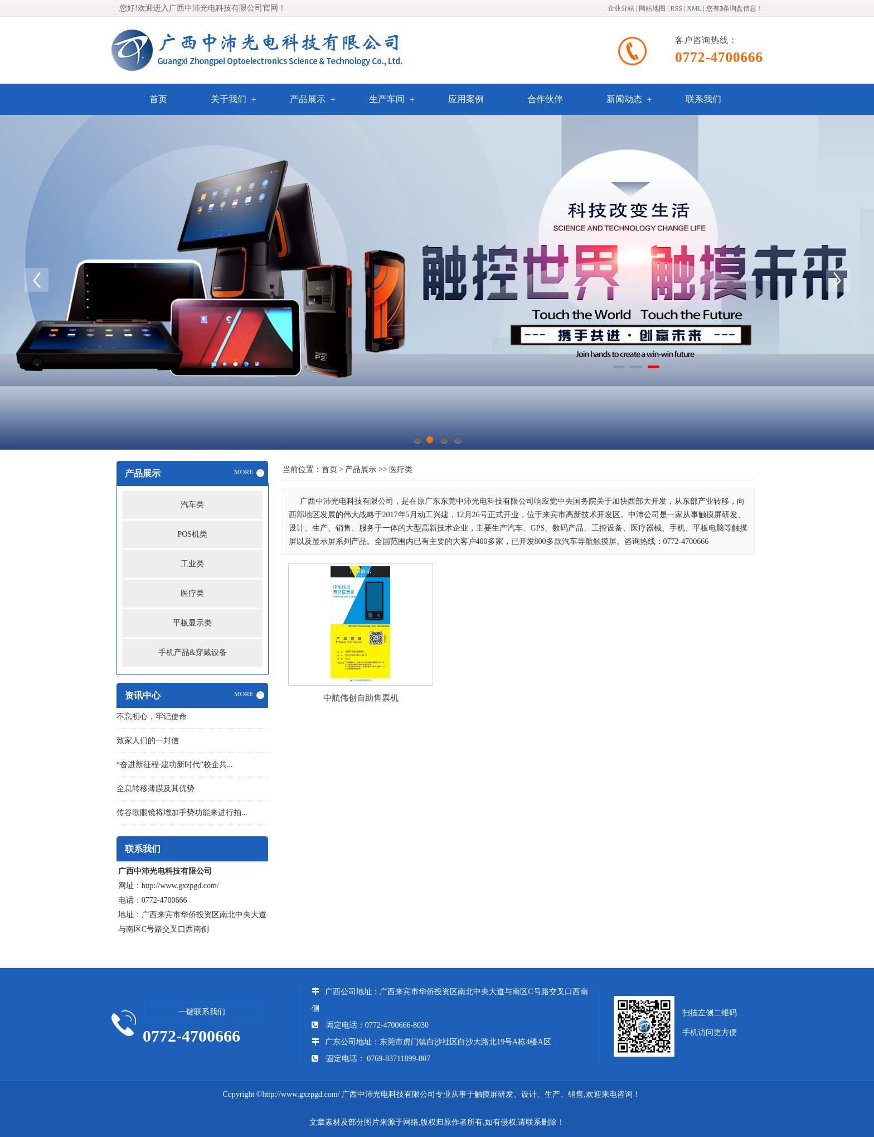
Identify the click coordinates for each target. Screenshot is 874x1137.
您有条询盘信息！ (734, 8)
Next (838, 279)
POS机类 (192, 534)
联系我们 (703, 99)
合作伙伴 (545, 99)
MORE (249, 472)
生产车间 (387, 99)
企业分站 (621, 8)
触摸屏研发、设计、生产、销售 (529, 1094)
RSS (676, 8)
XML (694, 8)
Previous (36, 279)
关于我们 (228, 99)
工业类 (192, 564)
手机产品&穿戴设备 (192, 652)
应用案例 (466, 99)
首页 (158, 99)
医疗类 (192, 593)
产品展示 (308, 99)
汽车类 (192, 504)
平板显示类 (192, 623)
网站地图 (652, 8)
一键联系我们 (201, 1012)
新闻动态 (624, 99)
